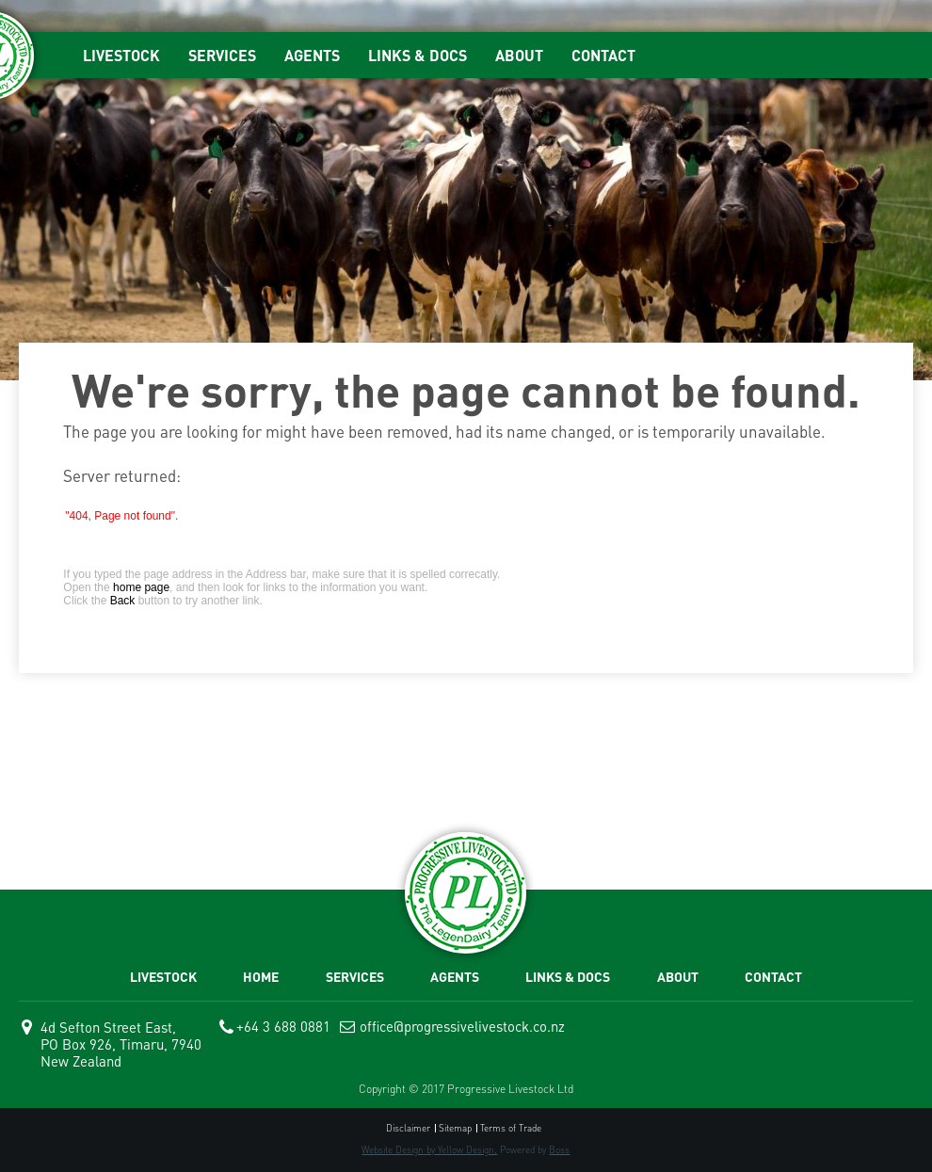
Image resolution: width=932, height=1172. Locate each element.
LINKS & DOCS (417, 55)
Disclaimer (408, 1128)
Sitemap (455, 1128)
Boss (559, 1149)
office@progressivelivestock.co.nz (462, 1026)
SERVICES (222, 55)
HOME (261, 977)
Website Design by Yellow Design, (429, 1149)
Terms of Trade (510, 1128)
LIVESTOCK (121, 55)
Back (123, 600)
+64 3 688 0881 (283, 1026)
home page (141, 587)
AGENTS (312, 55)
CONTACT (603, 55)
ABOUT (519, 55)
